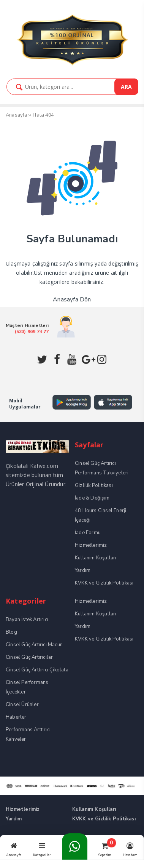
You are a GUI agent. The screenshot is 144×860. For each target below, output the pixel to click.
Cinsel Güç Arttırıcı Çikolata (37, 669)
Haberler (16, 717)
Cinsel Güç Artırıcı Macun (34, 644)
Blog (11, 632)
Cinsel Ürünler (22, 704)
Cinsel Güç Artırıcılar (29, 657)
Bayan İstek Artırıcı (27, 619)
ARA (126, 86)
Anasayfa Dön (72, 299)
